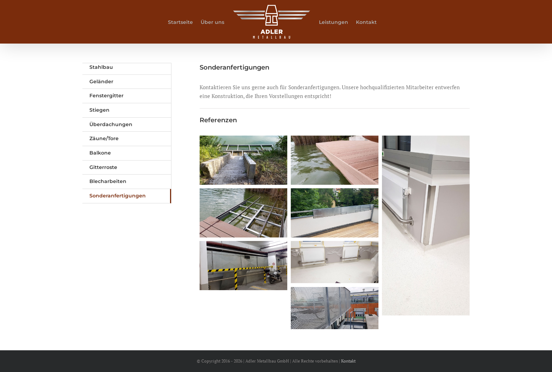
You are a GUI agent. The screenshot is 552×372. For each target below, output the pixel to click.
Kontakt (348, 361)
